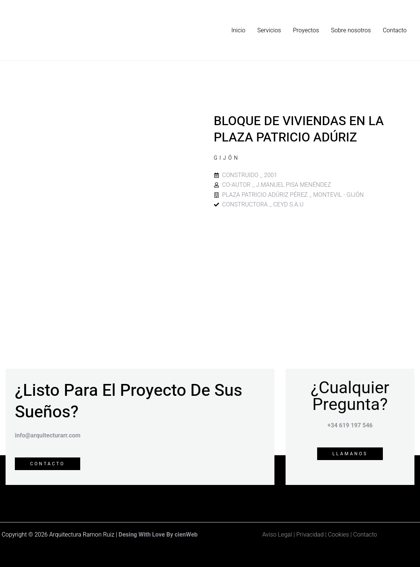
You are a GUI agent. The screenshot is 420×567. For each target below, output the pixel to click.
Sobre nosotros (351, 30)
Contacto (395, 30)
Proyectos (306, 30)
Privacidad (310, 534)
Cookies (338, 534)
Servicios (269, 30)
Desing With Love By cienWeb (158, 534)
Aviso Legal (277, 534)
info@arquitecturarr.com (48, 435)
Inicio (238, 30)
